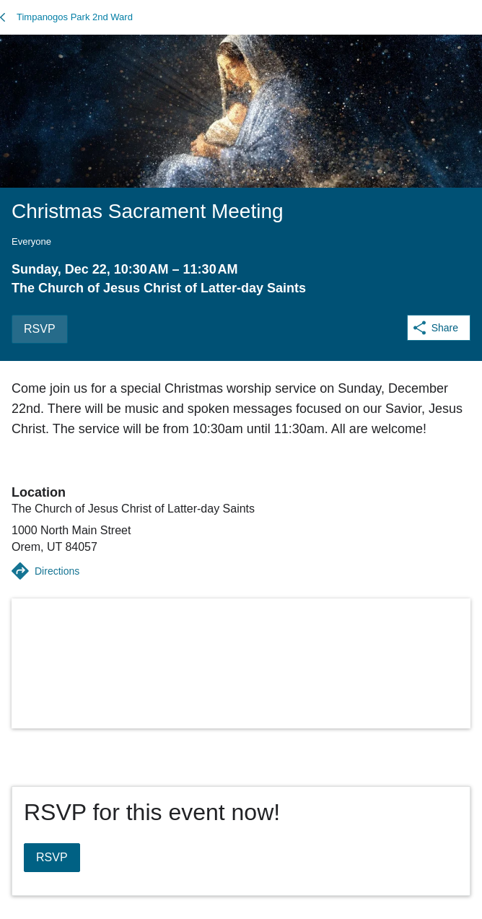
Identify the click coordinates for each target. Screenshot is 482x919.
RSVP (40, 329)
